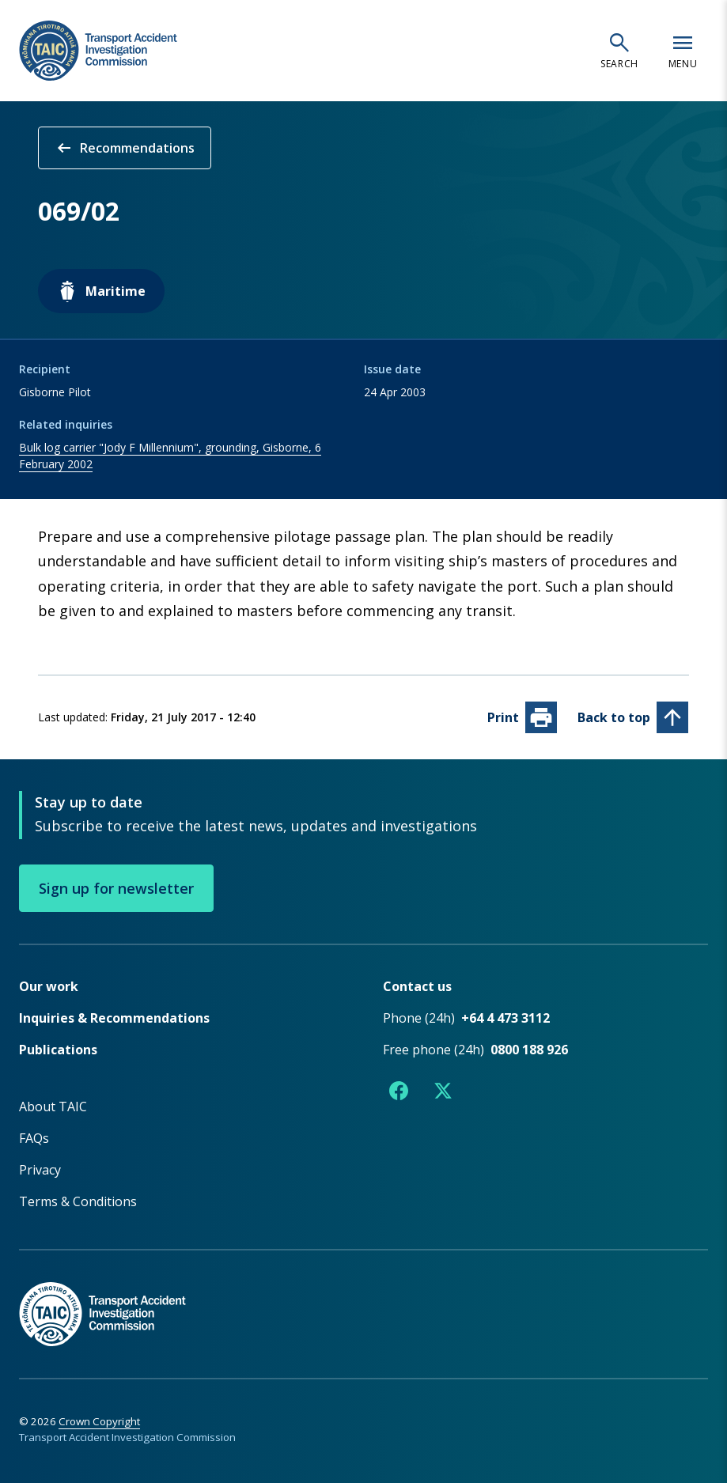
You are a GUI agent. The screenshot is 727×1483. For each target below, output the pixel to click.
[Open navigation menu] (682, 50)
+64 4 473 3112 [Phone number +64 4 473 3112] (505, 1017)
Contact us (417, 985)
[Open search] (619, 50)
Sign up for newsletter (116, 887)
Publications (58, 1048)
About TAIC (53, 1105)
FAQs (34, 1137)
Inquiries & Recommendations (114, 1017)
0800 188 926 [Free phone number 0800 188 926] (529, 1048)
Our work (48, 985)
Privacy (40, 1169)
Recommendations (125, 148)
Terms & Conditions (78, 1200)
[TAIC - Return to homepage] (363, 1296)
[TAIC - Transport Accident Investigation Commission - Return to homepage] (98, 51)
